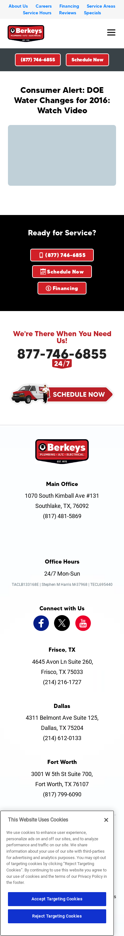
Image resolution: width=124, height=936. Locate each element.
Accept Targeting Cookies (57, 899)
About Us (18, 6)
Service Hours (37, 13)
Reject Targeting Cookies (57, 916)
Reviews (67, 13)
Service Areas (101, 6)
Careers (44, 6)
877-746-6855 (62, 353)
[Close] (106, 820)
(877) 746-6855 (38, 60)
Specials (92, 13)
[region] (57, 873)
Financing (69, 6)
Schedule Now (87, 60)
